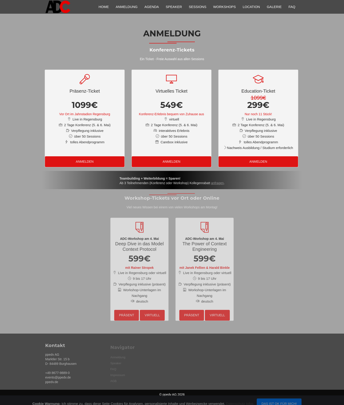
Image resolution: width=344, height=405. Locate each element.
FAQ (291, 7)
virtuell (152, 312)
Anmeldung (127, 7)
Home (103, 7)
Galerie (274, 7)
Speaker (174, 7)
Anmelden (83, 161)
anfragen (217, 185)
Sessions (197, 7)
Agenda (151, 7)
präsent (126, 312)
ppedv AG (170, 394)
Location (251, 7)
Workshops (224, 7)
